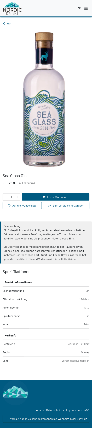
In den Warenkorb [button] (55, 196)
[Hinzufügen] (17, 197)
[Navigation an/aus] (86, 8)
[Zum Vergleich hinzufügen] (66, 205)
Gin (7, 23)
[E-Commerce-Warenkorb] (79, 8)
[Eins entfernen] (6, 197)
